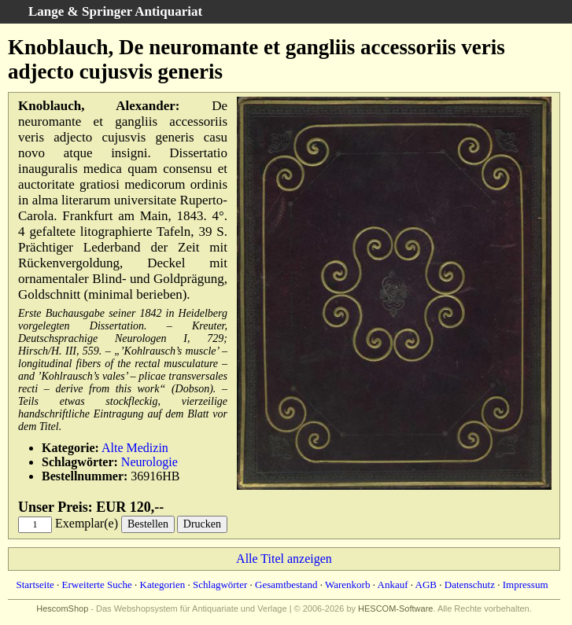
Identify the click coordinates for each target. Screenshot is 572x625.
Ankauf (393, 584)
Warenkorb (347, 584)
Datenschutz (470, 584)
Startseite (35, 584)
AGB (426, 584)
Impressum (525, 584)
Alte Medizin (134, 447)
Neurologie (149, 462)
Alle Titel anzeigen (284, 558)
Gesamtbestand (286, 584)
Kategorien (163, 584)
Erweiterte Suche (97, 584)
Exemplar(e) (86, 523)
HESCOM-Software (395, 608)
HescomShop (62, 608)
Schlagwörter (220, 584)
